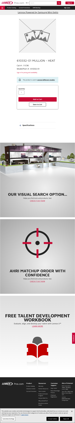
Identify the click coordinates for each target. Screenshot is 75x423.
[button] (59, 3)
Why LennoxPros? (43, 400)
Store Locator (42, 391)
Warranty (40, 386)
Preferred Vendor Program (43, 394)
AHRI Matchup (36, 8)
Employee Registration (54, 396)
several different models (46, 80)
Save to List (37, 104)
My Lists (67, 8)
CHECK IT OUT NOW (37, 201)
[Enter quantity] (21, 92)
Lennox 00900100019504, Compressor (66, 398)
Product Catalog (11, 8)
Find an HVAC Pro (43, 398)
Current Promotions (24, 8)
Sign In (69, 3)
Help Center (54, 388)
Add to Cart (37, 99)
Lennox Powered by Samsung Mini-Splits (38, 12)
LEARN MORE (37, 326)
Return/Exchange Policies (55, 391)
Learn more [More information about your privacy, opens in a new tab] (24, 416)
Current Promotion (31, 391)
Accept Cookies (52, 420)
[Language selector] (27, 3)
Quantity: (21, 89)
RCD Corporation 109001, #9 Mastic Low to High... (66, 387)
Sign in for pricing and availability (27, 72)
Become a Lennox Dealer (43, 404)
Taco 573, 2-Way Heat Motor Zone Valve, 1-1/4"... (67, 393)
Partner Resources (43, 388)
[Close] (72, 412)
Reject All (66, 420)
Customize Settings (8, 420)
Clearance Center (30, 388)
